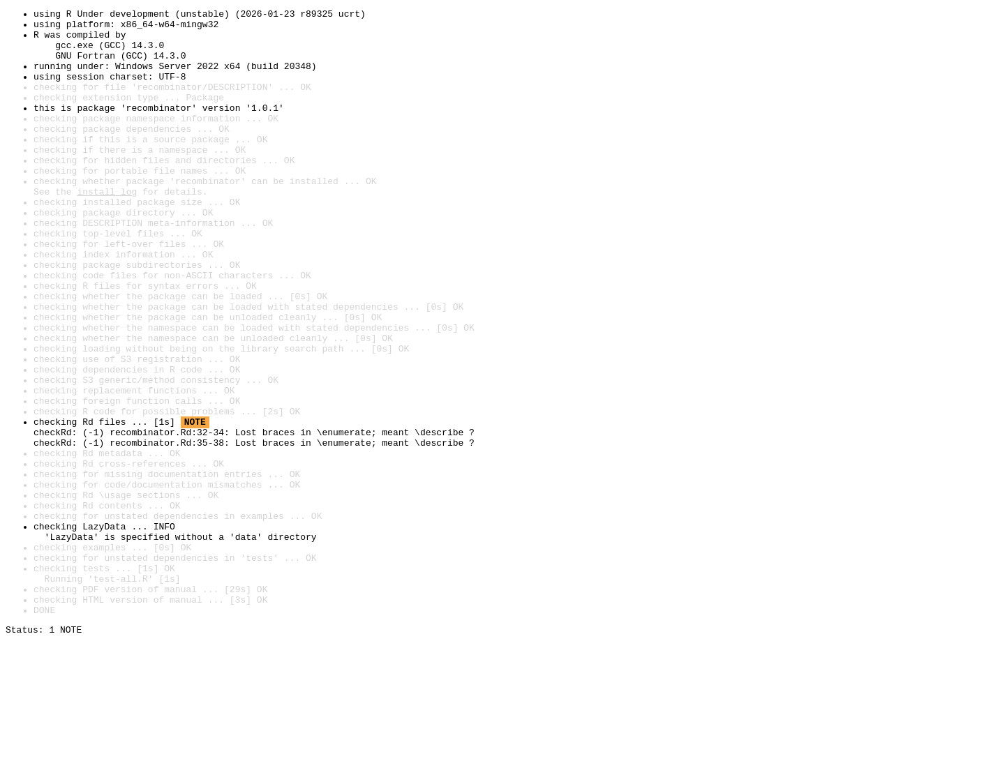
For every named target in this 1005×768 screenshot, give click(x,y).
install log (107, 229)
